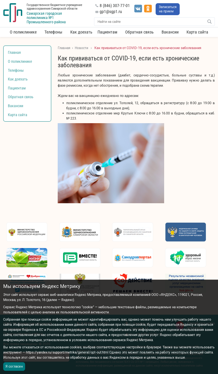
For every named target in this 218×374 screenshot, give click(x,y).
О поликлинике (23, 32)
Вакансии (170, 32)
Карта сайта (197, 32)
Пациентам (107, 32)
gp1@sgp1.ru (111, 11)
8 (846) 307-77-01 (115, 5)
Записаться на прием (167, 9)
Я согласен (14, 366)
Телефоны (53, 32)
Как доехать (81, 32)
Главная (14, 52)
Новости (81, 48)
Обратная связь (139, 32)
